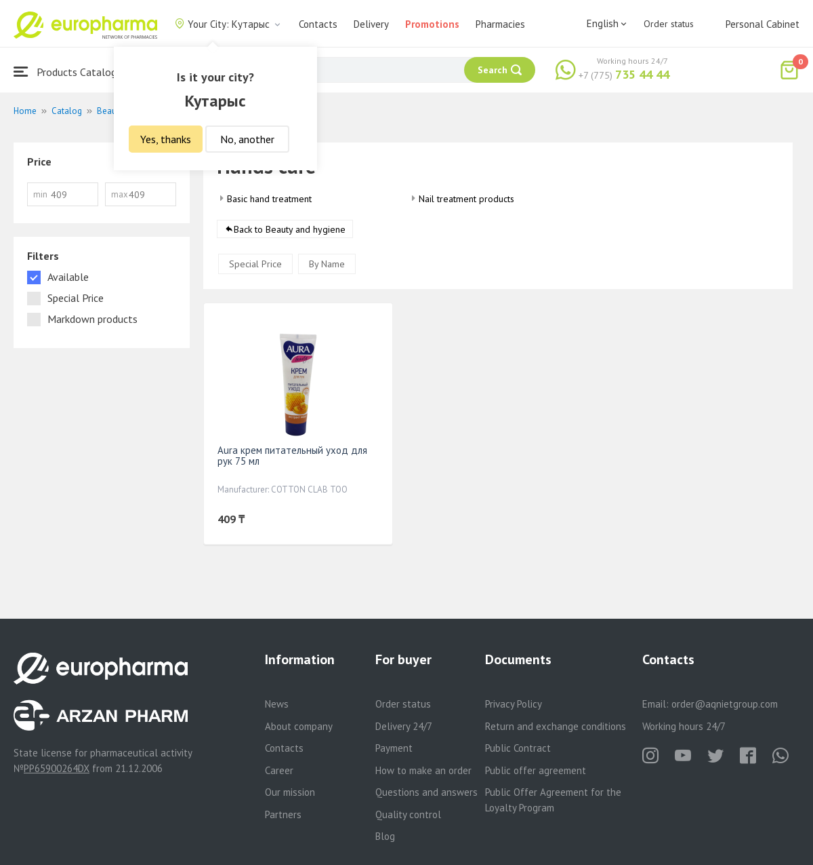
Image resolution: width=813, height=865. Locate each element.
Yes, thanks (165, 139)
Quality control (408, 814)
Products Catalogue (70, 71)
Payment (394, 748)
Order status (669, 24)
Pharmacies (500, 24)
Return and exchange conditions (555, 726)
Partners (283, 814)
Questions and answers (426, 792)
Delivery (371, 24)
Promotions (432, 24)
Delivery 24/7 (403, 726)
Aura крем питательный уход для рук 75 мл (292, 456)
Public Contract (518, 748)
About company (299, 726)
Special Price (255, 264)
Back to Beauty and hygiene (290, 230)
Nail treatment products (466, 199)
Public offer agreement (535, 770)
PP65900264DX (56, 768)
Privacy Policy (513, 703)
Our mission (290, 792)
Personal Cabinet (762, 24)
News (277, 703)
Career (279, 770)
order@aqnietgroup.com (724, 703)
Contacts (318, 24)
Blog (385, 836)
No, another (247, 139)
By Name (327, 264)
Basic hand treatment (269, 199)
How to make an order (423, 770)
